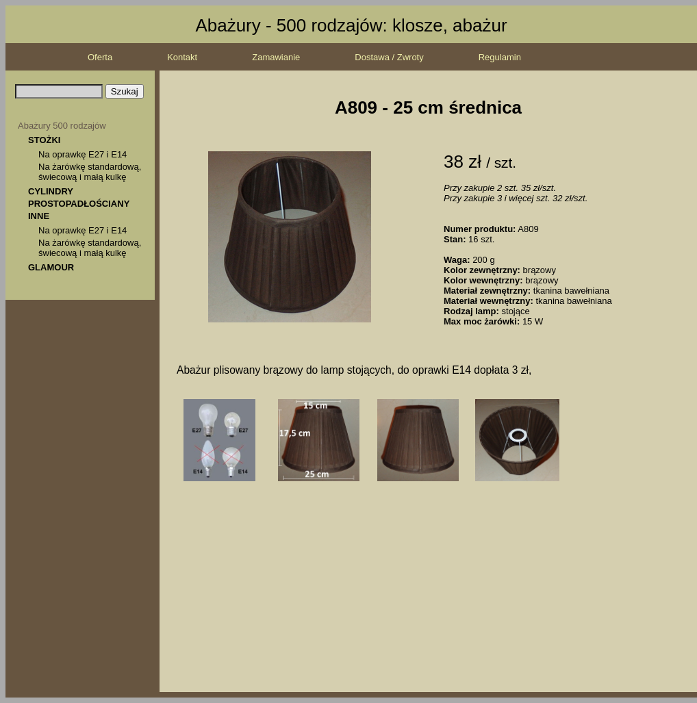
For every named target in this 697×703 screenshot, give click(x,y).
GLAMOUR (51, 267)
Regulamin (500, 57)
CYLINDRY (50, 191)
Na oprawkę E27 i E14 (82, 154)
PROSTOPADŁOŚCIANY (78, 204)
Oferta (100, 57)
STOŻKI (44, 140)
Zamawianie (276, 57)
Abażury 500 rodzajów (62, 125)
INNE (38, 216)
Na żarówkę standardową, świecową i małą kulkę (89, 172)
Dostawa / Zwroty (389, 57)
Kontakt (182, 57)
